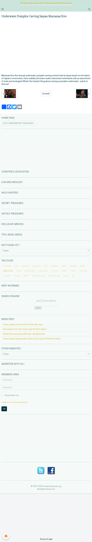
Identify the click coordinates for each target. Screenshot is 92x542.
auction (54, 271)
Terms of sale (46, 539)
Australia (7, 266)
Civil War (7, 276)
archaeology (54, 276)
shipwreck (8, 270)
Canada (73, 266)
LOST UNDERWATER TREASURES (18, 123)
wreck (66, 276)
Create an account (8, 402)
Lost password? (21, 402)
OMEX (64, 271)
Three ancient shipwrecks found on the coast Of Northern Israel (31, 339)
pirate (82, 266)
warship (83, 271)
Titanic (73, 271)
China (18, 271)
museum (36, 266)
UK (73, 276)
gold (16, 266)
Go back (46, 93)
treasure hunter (38, 276)
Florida (17, 276)
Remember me (10, 395)
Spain (64, 266)
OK (4, 409)
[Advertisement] (46, 149)
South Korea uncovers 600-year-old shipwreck (24, 334)
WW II (26, 276)
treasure (25, 266)
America (54, 266)
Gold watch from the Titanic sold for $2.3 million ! (25, 329)
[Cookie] (6, 536)
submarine (43, 271)
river (45, 266)
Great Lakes (29, 271)
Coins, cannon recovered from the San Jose (23, 324)
